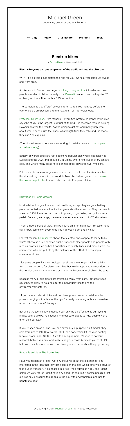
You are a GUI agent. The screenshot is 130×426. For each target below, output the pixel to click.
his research (45, 238)
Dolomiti (70, 94)
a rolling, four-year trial (72, 90)
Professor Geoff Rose (31, 118)
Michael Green (65, 18)
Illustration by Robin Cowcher (36, 196)
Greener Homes (56, 62)
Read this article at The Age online (39, 352)
